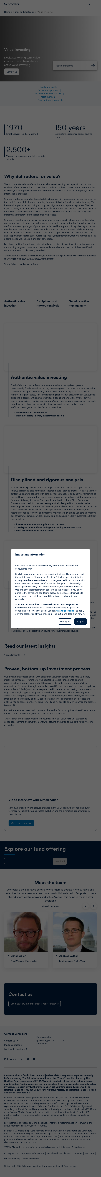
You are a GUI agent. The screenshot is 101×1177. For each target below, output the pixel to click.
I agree (80, 621)
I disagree (65, 621)
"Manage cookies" (65, 610)
